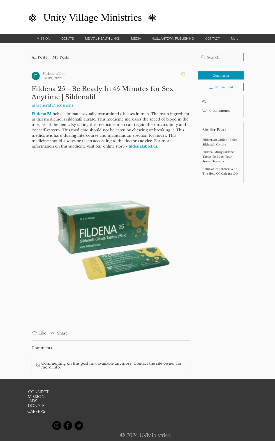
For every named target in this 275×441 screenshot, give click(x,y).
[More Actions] (187, 74)
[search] (221, 57)
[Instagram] (56, 425)
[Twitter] (78, 425)
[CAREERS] (36, 411)
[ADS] (33, 401)
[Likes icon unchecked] (34, 333)
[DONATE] (36, 405)
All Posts (39, 57)
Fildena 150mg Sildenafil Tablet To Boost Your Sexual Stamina (219, 156)
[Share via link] (59, 333)
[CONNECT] (38, 392)
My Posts (60, 57)
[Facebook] (67, 425)
